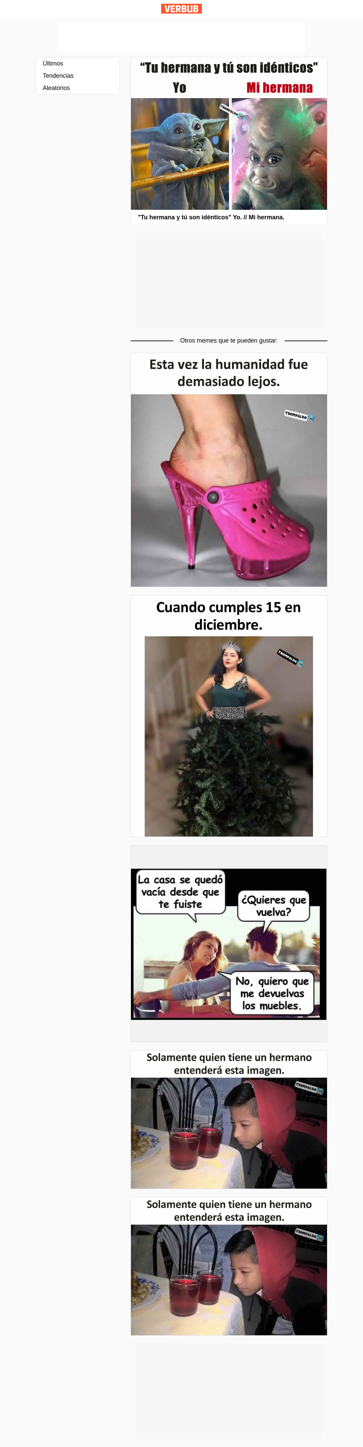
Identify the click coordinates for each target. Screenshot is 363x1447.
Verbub (181, 9)
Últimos (53, 63)
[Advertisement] (181, 37)
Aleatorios (56, 88)
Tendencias (58, 75)
